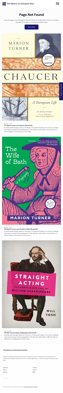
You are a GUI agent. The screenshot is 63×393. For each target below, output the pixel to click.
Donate (34, 370)
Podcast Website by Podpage (30, 387)
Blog (34, 372)
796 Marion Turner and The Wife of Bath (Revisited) (21, 229)
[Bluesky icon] (4, 378)
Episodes (5, 367)
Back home (31, 27)
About (4, 370)
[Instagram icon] (7, 378)
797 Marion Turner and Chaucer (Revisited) (18, 125)
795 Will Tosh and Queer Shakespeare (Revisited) (20, 333)
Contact (35, 367)
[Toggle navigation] (57, 3)
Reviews (5, 372)
